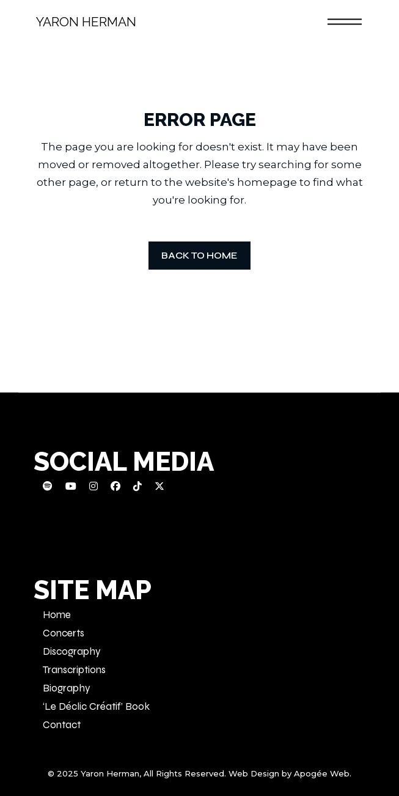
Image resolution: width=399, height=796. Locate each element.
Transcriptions (74, 669)
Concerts (63, 633)
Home (57, 614)
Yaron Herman (86, 21)
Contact (62, 724)
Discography (72, 651)
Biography (66, 688)
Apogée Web (322, 773)
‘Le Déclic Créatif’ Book (96, 706)
